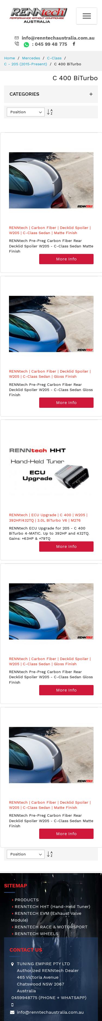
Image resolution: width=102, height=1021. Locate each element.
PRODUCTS (27, 899)
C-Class (55, 58)
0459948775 (24, 997)
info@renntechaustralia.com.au (54, 38)
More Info (66, 258)
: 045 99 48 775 (40, 44)
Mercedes (31, 58)
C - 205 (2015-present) (26, 64)
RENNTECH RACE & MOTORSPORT (51, 926)
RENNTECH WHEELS (36, 933)
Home (10, 58)
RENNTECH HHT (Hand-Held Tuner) (52, 906)
